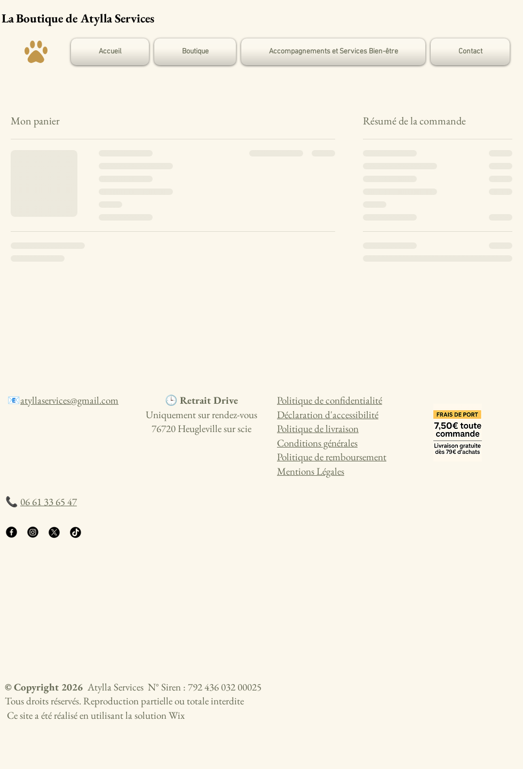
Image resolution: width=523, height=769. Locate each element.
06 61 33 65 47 (48, 501)
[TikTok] (75, 532)
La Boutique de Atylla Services (78, 18)
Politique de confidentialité (329, 400)
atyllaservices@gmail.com (69, 400)
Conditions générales (317, 443)
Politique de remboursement (331, 457)
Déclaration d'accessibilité (327, 414)
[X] (54, 532)
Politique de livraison (318, 428)
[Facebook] (11, 532)
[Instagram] (32, 532)
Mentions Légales (310, 471)
